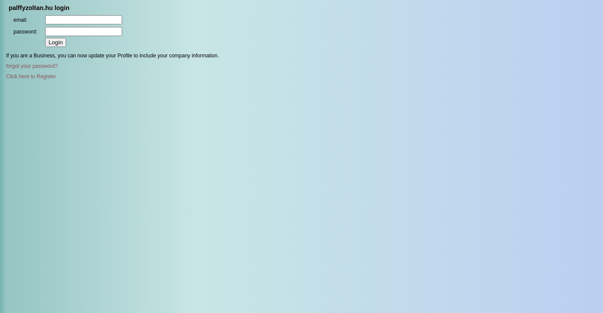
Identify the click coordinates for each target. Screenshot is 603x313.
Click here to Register (31, 76)
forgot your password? (32, 66)
